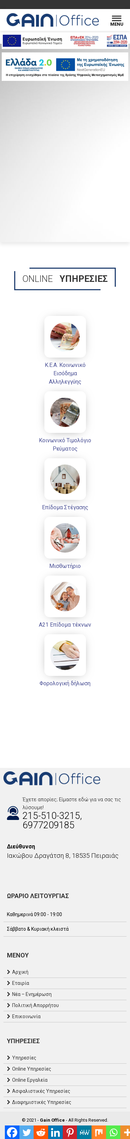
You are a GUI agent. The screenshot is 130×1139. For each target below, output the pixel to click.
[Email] (20, 870)
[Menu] (116, 20)
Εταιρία (20, 983)
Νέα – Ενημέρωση (32, 994)
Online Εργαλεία (29, 1080)
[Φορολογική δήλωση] (65, 661)
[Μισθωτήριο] (65, 544)
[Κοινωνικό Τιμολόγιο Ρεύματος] (65, 423)
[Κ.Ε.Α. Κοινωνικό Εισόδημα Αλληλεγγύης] (65, 352)
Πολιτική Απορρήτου (35, 1005)
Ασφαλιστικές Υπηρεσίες (41, 1091)
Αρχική (20, 972)
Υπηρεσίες (24, 1058)
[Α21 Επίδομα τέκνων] (65, 603)
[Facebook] (6, 870)
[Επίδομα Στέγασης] (65, 485)
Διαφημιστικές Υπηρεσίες (41, 1102)
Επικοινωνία (26, 1016)
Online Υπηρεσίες (31, 1069)
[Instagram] (13, 870)
